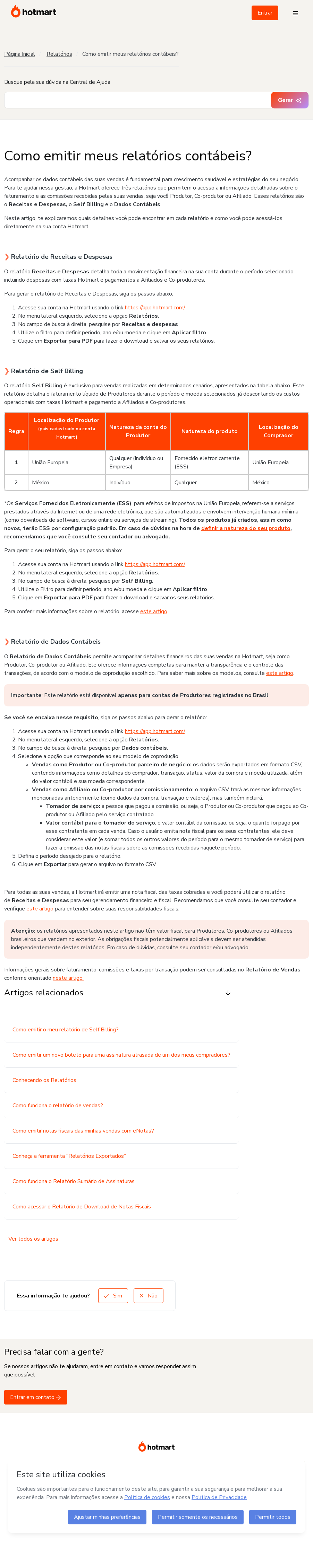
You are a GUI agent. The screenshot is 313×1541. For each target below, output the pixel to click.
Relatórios (59, 54)
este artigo (153, 611)
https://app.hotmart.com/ (155, 307)
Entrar (264, 13)
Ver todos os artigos (33, 1239)
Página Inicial (19, 54)
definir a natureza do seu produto (245, 528)
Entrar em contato (35, 1397)
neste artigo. (68, 978)
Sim (113, 1296)
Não (148, 1296)
